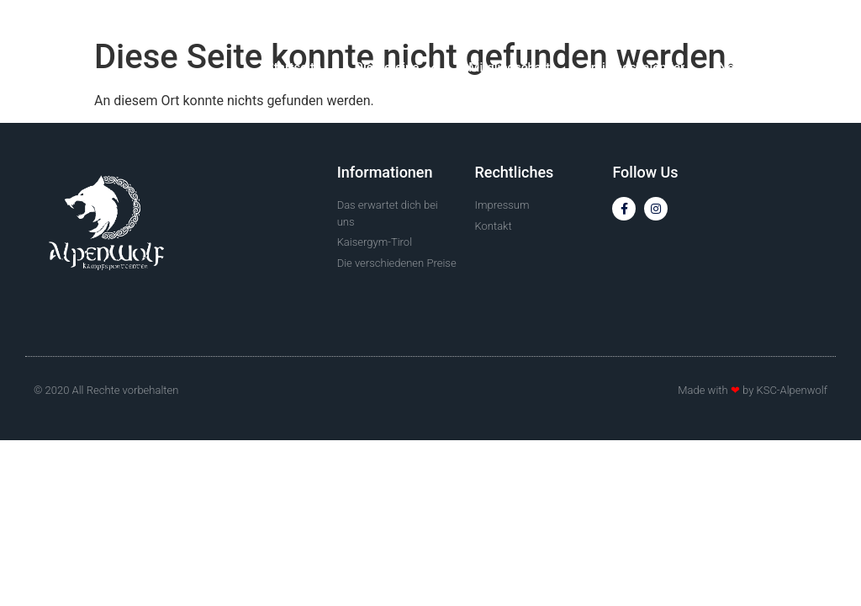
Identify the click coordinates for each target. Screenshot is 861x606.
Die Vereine (395, 68)
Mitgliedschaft (509, 67)
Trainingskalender (634, 67)
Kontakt (805, 67)
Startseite (294, 67)
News (734, 67)
